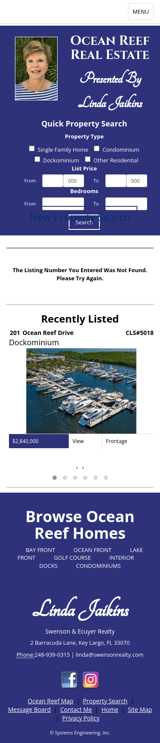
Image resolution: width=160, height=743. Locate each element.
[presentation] (77, 467)
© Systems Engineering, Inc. (80, 732)
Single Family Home (58, 149)
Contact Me (76, 709)
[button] (54, 477)
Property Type (84, 136)
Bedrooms (84, 191)
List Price (84, 168)
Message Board (29, 709)
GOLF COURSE (72, 557)
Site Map (140, 709)
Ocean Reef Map (50, 701)
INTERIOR (121, 557)
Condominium (116, 149)
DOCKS (48, 566)
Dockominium (57, 160)
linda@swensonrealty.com (110, 654)
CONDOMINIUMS (98, 566)
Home (110, 709)
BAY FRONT (40, 550)
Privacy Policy (80, 718)
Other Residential (111, 160)
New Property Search (80, 217)
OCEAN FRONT (93, 550)
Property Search (105, 701)
